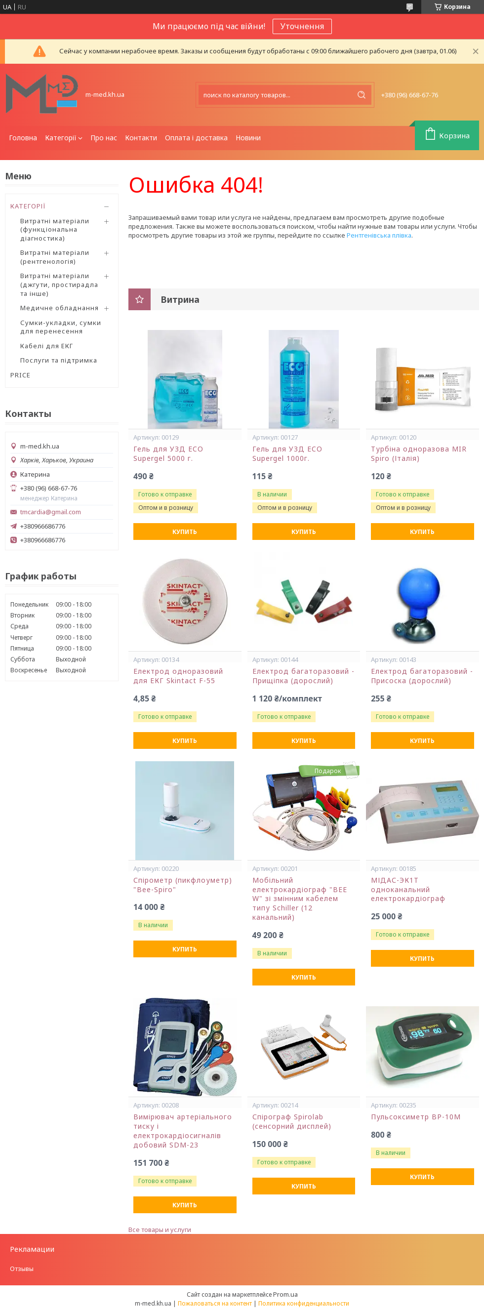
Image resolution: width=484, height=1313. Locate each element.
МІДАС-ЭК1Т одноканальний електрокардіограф (408, 889)
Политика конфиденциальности (303, 1303)
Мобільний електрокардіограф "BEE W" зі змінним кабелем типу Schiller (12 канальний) (299, 899)
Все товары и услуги (159, 1229)
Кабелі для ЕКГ (46, 345)
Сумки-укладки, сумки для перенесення (60, 327)
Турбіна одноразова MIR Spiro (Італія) (419, 454)
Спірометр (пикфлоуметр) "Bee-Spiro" (182, 885)
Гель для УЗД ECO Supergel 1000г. (287, 454)
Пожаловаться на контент (215, 1303)
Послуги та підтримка (58, 360)
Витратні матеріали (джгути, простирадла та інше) (59, 284)
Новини (248, 137)
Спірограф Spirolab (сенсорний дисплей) (291, 1121)
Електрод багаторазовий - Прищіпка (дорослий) (303, 676)
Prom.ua (285, 1294)
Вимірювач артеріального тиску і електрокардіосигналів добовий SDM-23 (182, 1130)
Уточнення (302, 26)
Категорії (61, 137)
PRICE (20, 374)
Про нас (103, 137)
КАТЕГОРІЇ (28, 206)
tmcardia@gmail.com (50, 512)
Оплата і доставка (196, 137)
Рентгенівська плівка (379, 235)
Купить (184, 532)
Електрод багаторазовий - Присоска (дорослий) (422, 676)
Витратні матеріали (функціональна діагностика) (54, 229)
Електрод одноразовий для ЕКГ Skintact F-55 (178, 676)
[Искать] (361, 95)
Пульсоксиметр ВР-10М (416, 1116)
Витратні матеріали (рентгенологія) (54, 257)
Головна (23, 137)
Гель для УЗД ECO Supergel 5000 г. (168, 454)
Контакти (141, 137)
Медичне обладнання (59, 307)
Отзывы (22, 1268)
